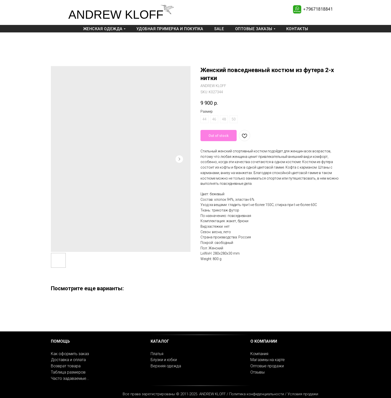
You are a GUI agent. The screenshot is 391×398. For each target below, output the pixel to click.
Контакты (297, 28)
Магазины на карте (267, 359)
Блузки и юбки (164, 359)
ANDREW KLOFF (115, 14)
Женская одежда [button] (102, 28)
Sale (219, 28)
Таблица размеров (68, 372)
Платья (157, 353)
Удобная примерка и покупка (169, 28)
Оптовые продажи (267, 366)
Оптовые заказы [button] (253, 28)
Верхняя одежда (166, 366)
